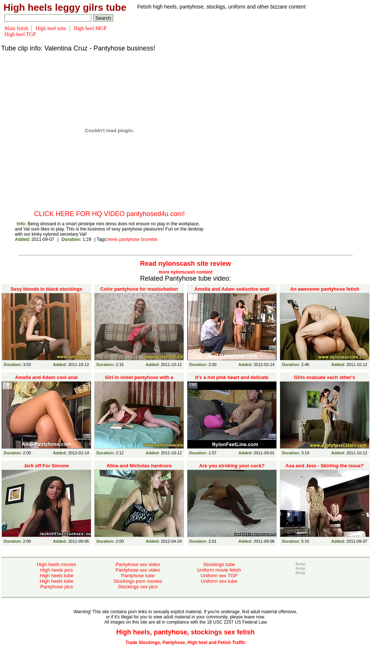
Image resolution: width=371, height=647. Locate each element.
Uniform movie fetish (219, 570)
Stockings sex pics (138, 586)
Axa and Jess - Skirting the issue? (325, 465)
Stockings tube (219, 564)
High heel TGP (20, 34)
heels (112, 239)
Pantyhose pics (56, 586)
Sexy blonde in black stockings (46, 289)
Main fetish (16, 28)
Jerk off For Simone (46, 465)
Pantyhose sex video (138, 564)
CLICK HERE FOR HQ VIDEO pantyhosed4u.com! (109, 214)
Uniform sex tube (219, 581)
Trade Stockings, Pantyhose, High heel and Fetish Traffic (185, 642)
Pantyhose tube (137, 575)
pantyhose (129, 239)
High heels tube (56, 575)
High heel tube (51, 28)
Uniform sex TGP (219, 575)
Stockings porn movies (138, 581)
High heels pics (56, 570)
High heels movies (56, 564)
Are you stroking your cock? (232, 465)
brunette (149, 239)
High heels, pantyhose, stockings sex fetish (185, 632)
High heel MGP (90, 28)
